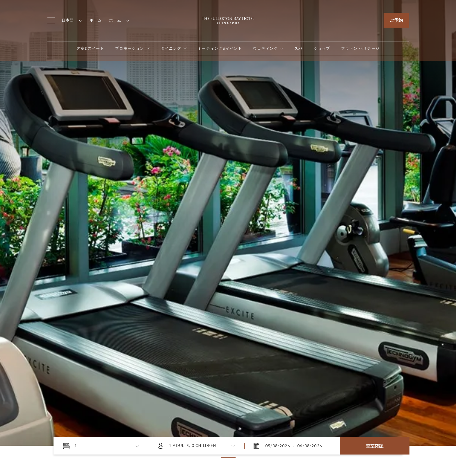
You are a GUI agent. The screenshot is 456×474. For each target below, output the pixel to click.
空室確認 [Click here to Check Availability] (374, 445)
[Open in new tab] (322, 48)
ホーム (96, 20)
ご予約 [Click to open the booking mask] (396, 20)
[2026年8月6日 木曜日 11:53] (309, 446)
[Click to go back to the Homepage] (228, 19)
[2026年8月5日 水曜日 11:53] (278, 446)
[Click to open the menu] (51, 20)
